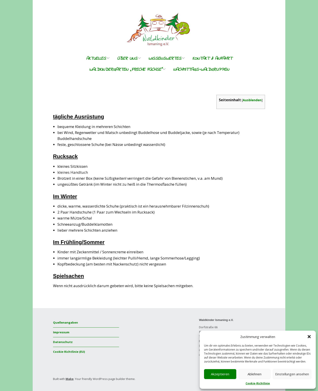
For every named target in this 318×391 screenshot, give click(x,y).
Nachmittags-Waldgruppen (201, 70)
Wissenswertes (164, 58)
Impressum (61, 332)
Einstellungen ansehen (292, 374)
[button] (309, 336)
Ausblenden (252, 100)
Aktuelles (96, 58)
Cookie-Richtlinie (258, 383)
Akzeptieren (220, 374)
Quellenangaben (65, 322)
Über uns (127, 58)
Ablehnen (254, 374)
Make (70, 379)
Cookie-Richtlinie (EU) (69, 352)
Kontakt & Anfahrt (212, 58)
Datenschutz (63, 342)
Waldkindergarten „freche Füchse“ (125, 70)
